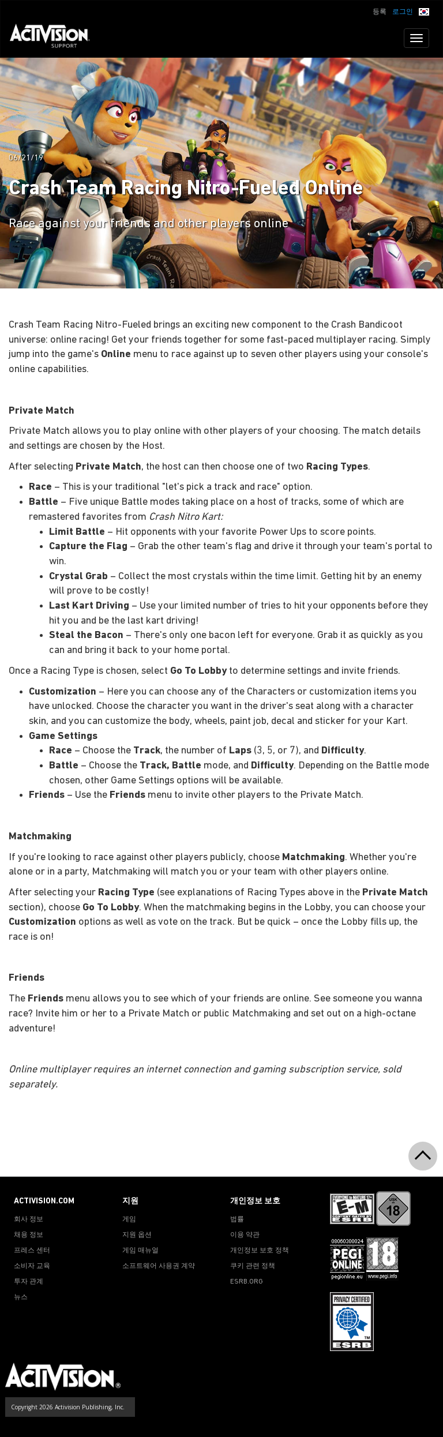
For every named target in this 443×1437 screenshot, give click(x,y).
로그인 (402, 12)
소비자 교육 (32, 1266)
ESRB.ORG (246, 1281)
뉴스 (21, 1297)
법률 (237, 1219)
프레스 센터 (32, 1250)
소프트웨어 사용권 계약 (158, 1266)
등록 (379, 12)
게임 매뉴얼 (140, 1250)
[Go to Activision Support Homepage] (55, 38)
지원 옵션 (137, 1235)
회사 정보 (28, 1219)
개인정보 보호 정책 (259, 1250)
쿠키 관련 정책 (252, 1266)
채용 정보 (28, 1235)
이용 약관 (245, 1235)
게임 (129, 1219)
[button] (424, 10)
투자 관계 (28, 1281)
